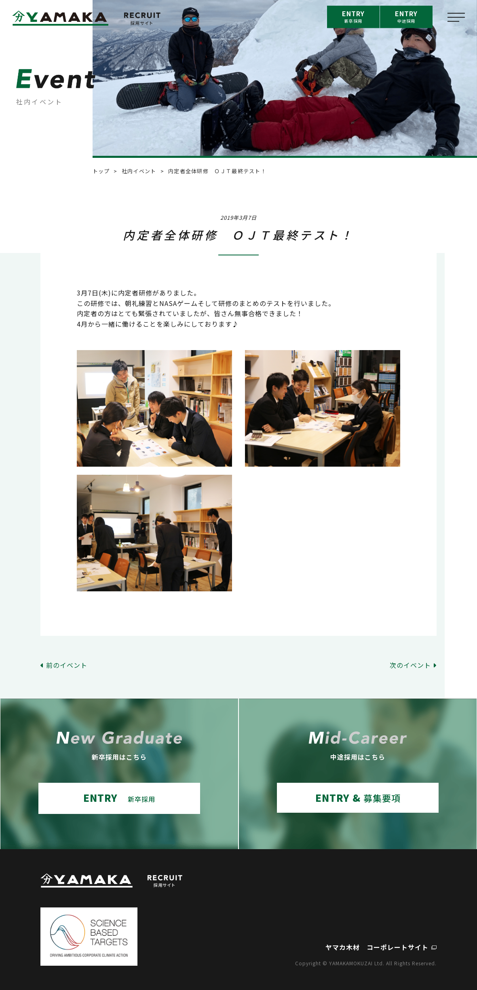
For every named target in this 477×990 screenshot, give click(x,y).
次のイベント (410, 665)
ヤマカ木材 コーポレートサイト (376, 947)
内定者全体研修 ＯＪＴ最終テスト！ (217, 171)
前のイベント (66, 665)
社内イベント (139, 171)
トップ (101, 171)
